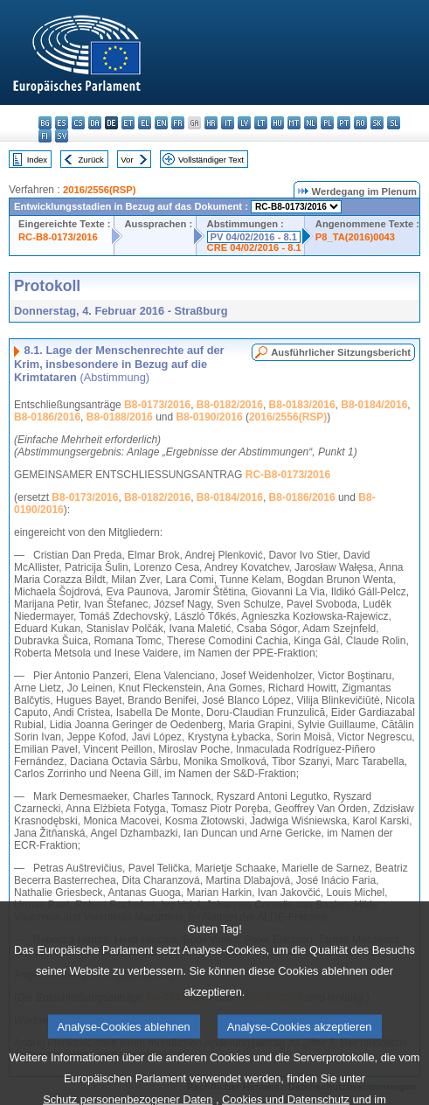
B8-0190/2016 (209, 417)
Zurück (91, 159)
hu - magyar (277, 122)
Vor (127, 159)
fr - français (177, 122)
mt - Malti (294, 122)
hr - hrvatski (211, 122)
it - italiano (227, 122)
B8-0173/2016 (157, 405)
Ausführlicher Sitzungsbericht (341, 352)
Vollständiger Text (211, 159)
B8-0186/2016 (47, 417)
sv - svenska (61, 135)
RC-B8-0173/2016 (58, 237)
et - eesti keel (128, 122)
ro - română (360, 122)
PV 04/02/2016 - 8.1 (254, 237)
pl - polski (327, 122)
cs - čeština (78, 122)
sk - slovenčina (377, 122)
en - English (161, 122)
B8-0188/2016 (119, 417)
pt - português (343, 122)
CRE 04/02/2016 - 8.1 (254, 247)
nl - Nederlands (310, 122)
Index (37, 159)
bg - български (45, 122)
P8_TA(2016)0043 (355, 237)
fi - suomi (45, 135)
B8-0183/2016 (302, 405)
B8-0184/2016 (374, 405)
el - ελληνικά (144, 122)
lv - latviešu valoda (244, 122)
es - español (61, 122)
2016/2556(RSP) (99, 189)
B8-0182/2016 (230, 405)
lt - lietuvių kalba (260, 122)
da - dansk (94, 122)
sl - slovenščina (393, 122)
